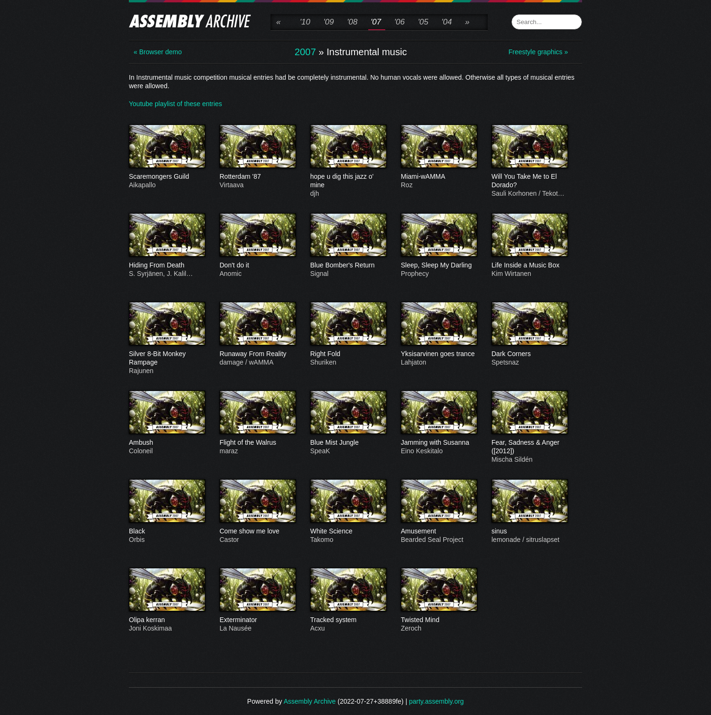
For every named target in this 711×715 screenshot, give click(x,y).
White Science (348, 531)
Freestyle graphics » (538, 52)
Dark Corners (529, 354)
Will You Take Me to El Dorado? (529, 181)
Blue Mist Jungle (348, 443)
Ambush (166, 443)
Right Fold (348, 354)
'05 (423, 21)
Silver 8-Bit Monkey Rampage (166, 358)
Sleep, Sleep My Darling (438, 265)
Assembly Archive (310, 701)
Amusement (438, 531)
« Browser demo (158, 52)
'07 (376, 21)
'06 (399, 21)
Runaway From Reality (257, 354)
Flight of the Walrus (257, 443)
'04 (446, 21)
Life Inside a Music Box (529, 265)
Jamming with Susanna (438, 443)
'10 (305, 21)
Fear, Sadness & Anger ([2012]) (529, 447)
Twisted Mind (438, 620)
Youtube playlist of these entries (175, 104)
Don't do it (257, 265)
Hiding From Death (166, 265)
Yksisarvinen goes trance (438, 354)
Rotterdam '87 (257, 177)
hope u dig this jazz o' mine (348, 181)
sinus (529, 531)
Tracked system (348, 620)
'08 (352, 21)
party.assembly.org (436, 701)
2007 (305, 52)
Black (166, 531)
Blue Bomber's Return (348, 265)
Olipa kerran (166, 620)
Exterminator (257, 620)
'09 (328, 21)
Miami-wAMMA (438, 177)
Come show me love (257, 531)
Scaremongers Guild (166, 177)
